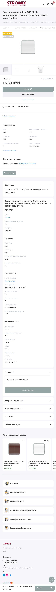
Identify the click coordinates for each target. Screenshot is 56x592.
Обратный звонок (8, 565)
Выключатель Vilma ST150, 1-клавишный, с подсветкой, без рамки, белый (39, 463)
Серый (7, 217)
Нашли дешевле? (28, 100)
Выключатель (10, 281)
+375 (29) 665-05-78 (10, 563)
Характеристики (19, 28)
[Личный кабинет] (47, 3)
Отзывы (33, 28)
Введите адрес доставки (27, 163)
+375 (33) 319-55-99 (10, 560)
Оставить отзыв (28, 390)
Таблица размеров (9, 116)
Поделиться (9, 173)
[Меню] (3, 3)
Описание (6, 28)
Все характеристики (9, 150)
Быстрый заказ (28, 94)
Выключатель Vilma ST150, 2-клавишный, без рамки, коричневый (13, 463)
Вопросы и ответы (47, 28)
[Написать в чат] (52, 580)
